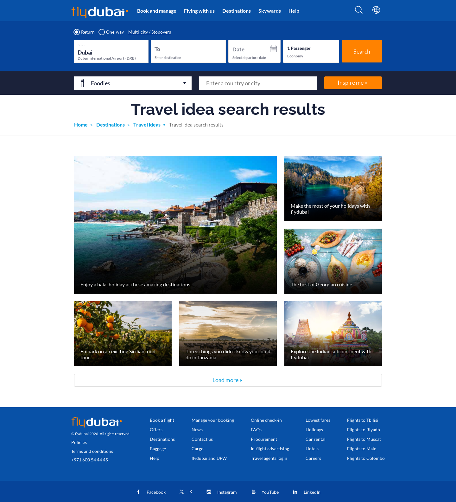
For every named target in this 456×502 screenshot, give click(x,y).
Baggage (158, 448)
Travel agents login (269, 458)
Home (81, 124)
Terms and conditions (92, 451)
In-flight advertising (270, 448)
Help (293, 11)
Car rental (316, 439)
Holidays (314, 429)
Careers (313, 458)
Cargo (198, 448)
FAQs (256, 429)
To (157, 49)
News (197, 429)
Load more (225, 379)
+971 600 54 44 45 (89, 459)
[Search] (358, 11)
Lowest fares (318, 420)
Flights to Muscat (364, 439)
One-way (111, 32)
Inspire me (351, 82)
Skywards (269, 11)
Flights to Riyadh (363, 429)
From (81, 45)
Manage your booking (213, 420)
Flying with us (199, 11)
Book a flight (162, 420)
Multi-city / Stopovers (149, 32)
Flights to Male (361, 448)
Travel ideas (147, 124)
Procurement (264, 439)
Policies (79, 442)
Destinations (236, 11)
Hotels (312, 448)
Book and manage (156, 11)
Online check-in (266, 420)
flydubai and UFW (209, 458)
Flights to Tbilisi (362, 420)
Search (361, 51)
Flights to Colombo (366, 458)
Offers (156, 429)
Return (84, 32)
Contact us (202, 439)
